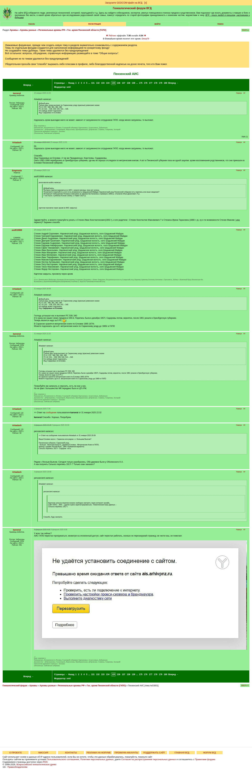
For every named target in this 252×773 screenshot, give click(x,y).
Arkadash (17, 142)
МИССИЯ (43, 752)
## (244, 93)
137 (123, 83)
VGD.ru (31, 24)
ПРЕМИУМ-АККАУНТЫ (126, 752)
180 (165, 83)
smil (69, 87)
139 (133, 83)
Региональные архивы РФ (51, 30)
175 (140, 83)
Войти (157, 24)
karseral (17, 93)
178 (155, 83)
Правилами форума (205, 759)
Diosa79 (145, 39)
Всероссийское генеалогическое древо (36, 764)
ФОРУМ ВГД (209, 752)
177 (150, 83)
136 (118, 83)
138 (128, 83)
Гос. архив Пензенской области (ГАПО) (86, 30)
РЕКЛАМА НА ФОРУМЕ (99, 752)
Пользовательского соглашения (63, 759)
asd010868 (17, 230)
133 (102, 83)
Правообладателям (17, 767)
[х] (145, 2)
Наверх (239, 93)
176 (145, 83)
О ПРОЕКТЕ (15, 752)
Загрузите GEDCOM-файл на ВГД (123, 2)
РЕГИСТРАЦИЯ (94, 24)
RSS (45, 762)
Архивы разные (28, 30)
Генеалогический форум (15, 685)
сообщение (51, 412)
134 (108, 83)
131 (92, 83)
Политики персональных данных (97, 759)
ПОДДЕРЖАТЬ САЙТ (154, 752)
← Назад (70, 83)
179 (160, 83)
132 (98, 83)
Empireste (17, 170)
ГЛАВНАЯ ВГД (182, 752)
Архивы (14, 30)
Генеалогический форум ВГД (132, 8)
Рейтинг (112, 35)
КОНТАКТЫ (71, 752)
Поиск (220, 24)
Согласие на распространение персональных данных (148, 759)
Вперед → (28, 85)
